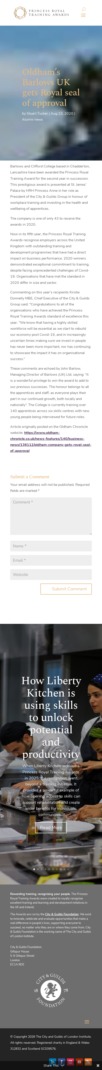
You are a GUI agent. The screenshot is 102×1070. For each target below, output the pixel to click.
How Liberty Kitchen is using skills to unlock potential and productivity (51, 719)
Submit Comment (69, 589)
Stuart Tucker (37, 113)
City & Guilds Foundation (62, 914)
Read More (51, 829)
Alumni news (32, 119)
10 (68, 869)
